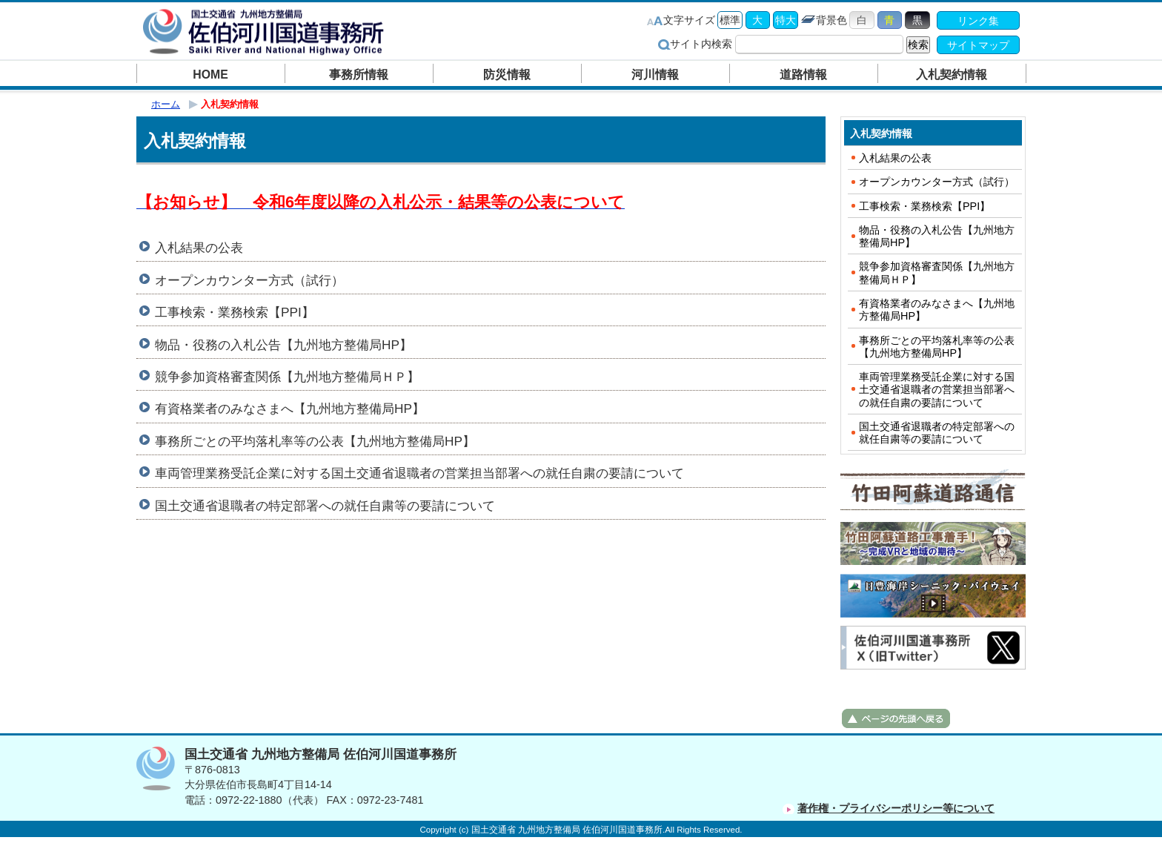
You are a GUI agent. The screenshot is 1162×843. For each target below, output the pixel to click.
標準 (730, 20)
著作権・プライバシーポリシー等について (896, 808)
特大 (785, 20)
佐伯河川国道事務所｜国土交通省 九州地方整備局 (266, 31)
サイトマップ (978, 45)
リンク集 (978, 21)
